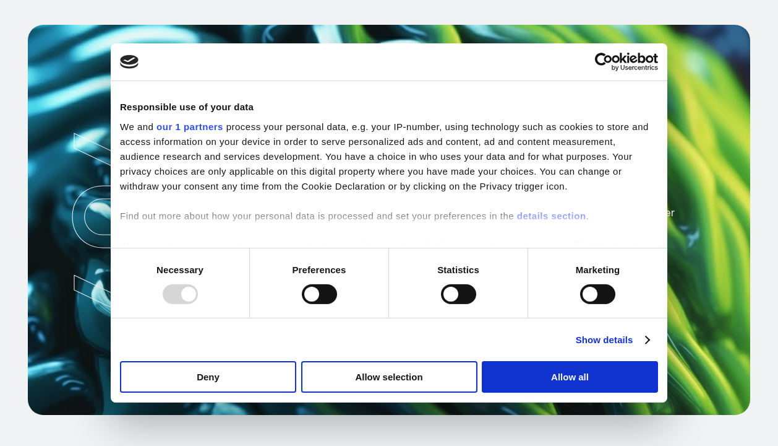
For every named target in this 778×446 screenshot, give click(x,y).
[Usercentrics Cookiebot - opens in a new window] (604, 62)
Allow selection (388, 377)
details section (551, 215)
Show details (604, 339)
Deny (208, 377)
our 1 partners (189, 126)
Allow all (570, 377)
